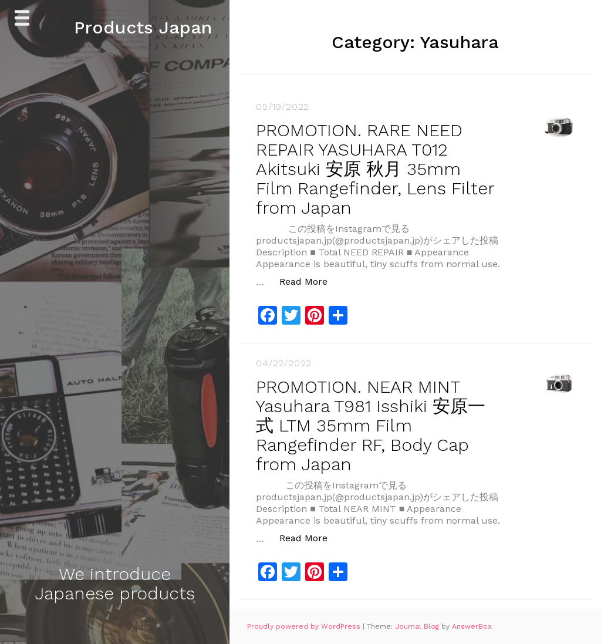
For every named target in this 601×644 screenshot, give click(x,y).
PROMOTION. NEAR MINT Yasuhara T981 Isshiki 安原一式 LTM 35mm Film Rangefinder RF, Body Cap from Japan (370, 425)
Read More (309, 281)
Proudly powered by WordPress (305, 626)
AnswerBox (471, 626)
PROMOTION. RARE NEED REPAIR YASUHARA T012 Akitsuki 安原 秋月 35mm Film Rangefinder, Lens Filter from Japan (375, 169)
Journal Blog (418, 626)
